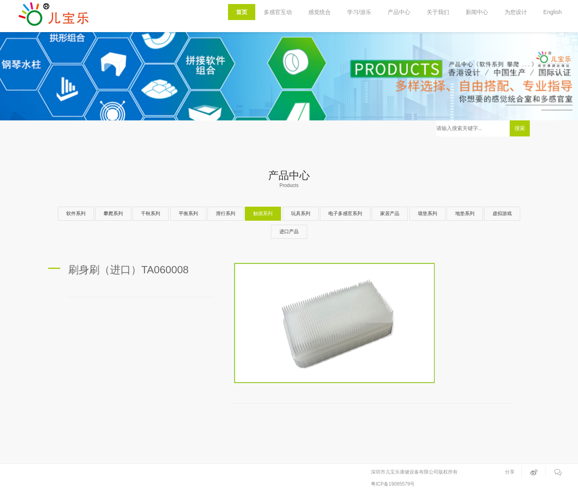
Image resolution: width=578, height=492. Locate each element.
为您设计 (516, 12)
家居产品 (389, 213)
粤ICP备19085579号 (393, 484)
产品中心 (399, 12)
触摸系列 (263, 213)
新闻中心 (477, 12)
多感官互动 (278, 12)
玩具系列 (300, 213)
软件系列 (75, 213)
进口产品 (289, 231)
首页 (241, 12)
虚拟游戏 (502, 213)
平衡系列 (188, 213)
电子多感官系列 (345, 213)
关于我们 (438, 12)
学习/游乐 (359, 12)
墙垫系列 (427, 213)
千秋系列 (150, 213)
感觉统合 (319, 12)
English (552, 12)
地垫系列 (464, 213)
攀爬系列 (113, 213)
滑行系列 (225, 213)
